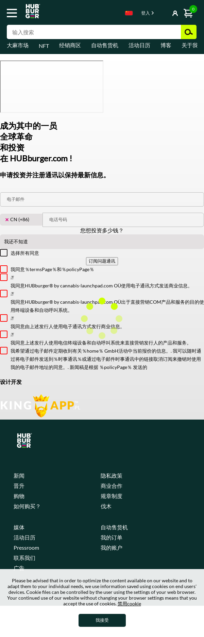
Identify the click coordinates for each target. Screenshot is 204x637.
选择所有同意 (25, 253)
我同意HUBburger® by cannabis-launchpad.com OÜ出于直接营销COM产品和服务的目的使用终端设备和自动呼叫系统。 (107, 301)
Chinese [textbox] (129, 13)
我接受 (102, 620)
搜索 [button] (189, 32)
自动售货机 (104, 45)
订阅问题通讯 (102, 261)
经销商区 (70, 45)
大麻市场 (18, 45)
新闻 (19, 475)
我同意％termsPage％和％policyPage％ (52, 269)
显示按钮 (160, 13)
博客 (165, 45)
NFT (44, 45)
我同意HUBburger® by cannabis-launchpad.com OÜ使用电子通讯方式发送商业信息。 (107, 280)
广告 (19, 568)
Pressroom (26, 547)
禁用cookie (129, 603)
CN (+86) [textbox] (17, 219)
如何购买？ (27, 506)
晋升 (19, 485)
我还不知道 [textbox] (16, 241)
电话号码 (58, 219)
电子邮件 (15, 199)
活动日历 (139, 45)
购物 (19, 496)
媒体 (19, 527)
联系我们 (24, 557)
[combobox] (129, 14)
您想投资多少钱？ (102, 230)
